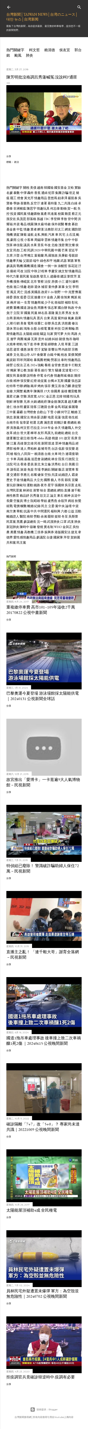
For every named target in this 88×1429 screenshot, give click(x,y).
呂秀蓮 (34, 495)
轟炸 (30, 193)
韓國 (66, 396)
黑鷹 (20, 522)
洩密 (61, 245)
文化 (16, 355)
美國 (71, 464)
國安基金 (60, 188)
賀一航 (72, 208)
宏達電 (67, 370)
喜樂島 (25, 203)
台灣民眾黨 (14, 490)
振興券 (49, 532)
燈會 (20, 198)
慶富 (26, 407)
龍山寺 (25, 355)
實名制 (48, 527)
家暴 (61, 287)
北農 (40, 422)
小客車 (29, 240)
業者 (33, 229)
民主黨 (21, 542)
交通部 (15, 475)
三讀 (75, 344)
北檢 (54, 245)
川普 (16, 255)
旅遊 (23, 469)
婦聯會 (52, 344)
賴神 (67, 495)
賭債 (62, 339)
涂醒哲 (62, 266)
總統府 (42, 402)
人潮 (9, 323)
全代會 (48, 375)
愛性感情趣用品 (24, 537)
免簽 (30, 469)
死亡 (20, 292)
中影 (75, 240)
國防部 (76, 229)
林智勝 (18, 402)
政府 (44, 292)
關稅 (26, 188)
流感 (27, 292)
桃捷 (55, 438)
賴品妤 (24, 495)
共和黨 (11, 542)
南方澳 (11, 511)
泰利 (64, 360)
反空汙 (35, 203)
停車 (37, 344)
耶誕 (65, 407)
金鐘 (9, 391)
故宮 (67, 438)
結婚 (48, 339)
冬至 (65, 516)
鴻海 (26, 328)
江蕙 (13, 443)
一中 (64, 292)
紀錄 (37, 506)
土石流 (70, 234)
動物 (63, 208)
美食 (23, 323)
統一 (20, 302)
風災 (13, 292)
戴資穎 (11, 360)
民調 (30, 250)
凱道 (51, 443)
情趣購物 (33, 214)
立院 (16, 313)
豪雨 (13, 240)
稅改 (64, 355)
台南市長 (12, 422)
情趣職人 (68, 428)
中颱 (57, 355)
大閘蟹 (18, 391)
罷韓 (51, 516)
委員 (30, 464)
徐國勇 (55, 391)
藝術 (13, 271)
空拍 (47, 475)
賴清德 (49, 50)
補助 (68, 302)
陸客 (33, 407)
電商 (30, 323)
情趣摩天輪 (14, 261)
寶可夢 (59, 334)
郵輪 (71, 328)
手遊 (16, 480)
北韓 (59, 396)
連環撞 (70, 454)
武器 (63, 261)
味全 (43, 490)
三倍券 (39, 532)
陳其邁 (62, 402)
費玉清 (56, 386)
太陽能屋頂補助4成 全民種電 (31, 1210)
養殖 (47, 365)
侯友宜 (64, 50)
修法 (75, 323)
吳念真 (56, 323)
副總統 (46, 459)
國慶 (67, 381)
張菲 (47, 386)
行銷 (16, 323)
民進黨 (52, 214)
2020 (37, 250)
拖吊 (69, 339)
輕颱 (47, 360)
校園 (61, 214)
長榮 (9, 501)
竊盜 (43, 334)
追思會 (36, 459)
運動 (30, 485)
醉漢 (40, 229)
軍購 (70, 261)
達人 (23, 448)
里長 (40, 245)
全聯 (47, 323)
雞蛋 (68, 214)
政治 (16, 161)
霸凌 (75, 475)
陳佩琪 (38, 391)
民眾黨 (11, 522)
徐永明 (18, 407)
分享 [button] (8, 156)
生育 (27, 302)
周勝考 (42, 308)
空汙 (37, 349)
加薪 (30, 370)
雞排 (77, 375)
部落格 (31, 219)
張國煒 (59, 485)
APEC (41, 396)
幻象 (16, 396)
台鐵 (50, 355)
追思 (9, 349)
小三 (61, 281)
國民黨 (22, 214)
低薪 (61, 448)
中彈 (23, 193)
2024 (33, 365)
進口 (16, 287)
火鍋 (33, 402)
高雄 (20, 443)
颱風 (18, 55)
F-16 (51, 292)
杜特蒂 (11, 386)
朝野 (57, 292)
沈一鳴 (41, 522)
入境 (61, 344)
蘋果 (78, 318)
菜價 (71, 355)
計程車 (43, 271)
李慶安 (53, 271)
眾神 (58, 443)
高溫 (54, 318)
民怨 (16, 250)
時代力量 (12, 276)
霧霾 (20, 412)
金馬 (58, 407)
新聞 (44, 443)
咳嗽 (33, 527)
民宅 (62, 234)
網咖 (26, 386)
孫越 (40, 219)
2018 (44, 428)
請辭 (44, 417)
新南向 (18, 318)
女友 (75, 313)
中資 (75, 506)
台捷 (49, 537)
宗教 (75, 349)
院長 (61, 459)
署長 (37, 370)
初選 (33, 422)
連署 (44, 203)
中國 (58, 250)
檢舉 (16, 448)
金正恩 (51, 396)
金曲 (50, 297)
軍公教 (22, 370)
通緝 (44, 193)
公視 (20, 240)
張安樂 (25, 381)
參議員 (11, 266)
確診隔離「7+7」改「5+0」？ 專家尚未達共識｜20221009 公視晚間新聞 (43, 1126)
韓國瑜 (49, 188)
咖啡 (76, 339)
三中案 (11, 412)
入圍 (57, 297)
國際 (47, 480)
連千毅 (76, 490)
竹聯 (20, 386)
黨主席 (60, 313)
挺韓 (58, 516)
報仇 (17, 454)
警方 (51, 370)
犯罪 (51, 193)
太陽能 (27, 334)
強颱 (40, 365)
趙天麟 (72, 402)
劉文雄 (29, 443)
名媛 (9, 193)
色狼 (9, 287)
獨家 (13, 370)
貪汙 (9, 313)
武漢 (70, 522)
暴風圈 (38, 360)
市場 (37, 469)
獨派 (74, 297)
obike (40, 438)
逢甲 (13, 339)
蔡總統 (72, 422)
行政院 (70, 459)
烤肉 (40, 386)
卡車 (13, 459)
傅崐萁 (25, 281)
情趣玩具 (43, 208)
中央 (78, 308)
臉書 (37, 297)
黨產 (44, 214)
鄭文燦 (70, 245)
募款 (75, 224)
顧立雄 (25, 438)
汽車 (51, 234)
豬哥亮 (46, 448)
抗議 (26, 511)
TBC (47, 219)
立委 (51, 506)
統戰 (9, 506)
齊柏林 (32, 448)
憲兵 (40, 318)
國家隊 (58, 537)
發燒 (40, 527)
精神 (16, 381)
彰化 (75, 302)
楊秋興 (55, 511)
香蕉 (37, 193)
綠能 (36, 334)
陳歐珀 (21, 485)
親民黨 (24, 276)
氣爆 (27, 339)
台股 (33, 328)
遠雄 (64, 391)
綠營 (9, 365)
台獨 (51, 381)
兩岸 (13, 302)
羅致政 (53, 255)
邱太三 (59, 229)
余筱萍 (62, 501)
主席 (9, 255)
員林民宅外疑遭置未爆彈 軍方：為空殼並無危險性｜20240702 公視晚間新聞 (42, 1293)
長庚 (74, 438)
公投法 (18, 365)
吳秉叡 (63, 255)
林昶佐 (27, 490)
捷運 (9, 438)
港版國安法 (62, 532)
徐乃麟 (66, 386)
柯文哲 (34, 50)
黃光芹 (29, 198)
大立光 (38, 480)
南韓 (30, 516)
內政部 (66, 349)
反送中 (76, 495)
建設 (63, 276)
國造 (33, 266)
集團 (58, 193)
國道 (23, 308)
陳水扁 (39, 224)
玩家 (50, 334)
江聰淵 (42, 407)
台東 (47, 318)
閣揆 (78, 355)
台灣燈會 (29, 412)
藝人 (54, 480)
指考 (33, 438)
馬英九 (49, 433)
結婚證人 (64, 475)
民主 (44, 506)
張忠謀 (76, 381)
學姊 (16, 203)
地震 (51, 417)
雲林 (47, 240)
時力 (61, 454)
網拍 (60, 490)
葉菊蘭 (39, 255)
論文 (53, 495)
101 (61, 438)
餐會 (68, 224)
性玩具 (75, 396)
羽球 (20, 360)
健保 (40, 475)
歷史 (9, 480)
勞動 (37, 516)
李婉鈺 (46, 469)
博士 (26, 501)
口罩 (63, 522)
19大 (47, 391)
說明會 (31, 375)
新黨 (16, 417)
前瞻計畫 (60, 422)
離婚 (74, 412)
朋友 (16, 297)
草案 (68, 344)
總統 (68, 433)
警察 (40, 281)
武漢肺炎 (53, 522)
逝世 (16, 349)
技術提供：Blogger (44, 1409)
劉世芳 (72, 276)
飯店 (61, 469)
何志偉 (55, 208)
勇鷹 (13, 532)
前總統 (59, 433)
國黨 (27, 313)
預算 (9, 245)
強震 (65, 417)
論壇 (68, 506)
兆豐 (71, 292)
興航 (44, 234)
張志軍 (52, 308)
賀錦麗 (75, 537)
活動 (78, 511)
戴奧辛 (28, 391)
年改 (47, 245)
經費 (9, 308)
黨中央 (60, 506)
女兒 (68, 287)
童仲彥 (53, 287)
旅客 (30, 349)
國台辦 (62, 308)
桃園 (30, 224)
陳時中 (24, 527)
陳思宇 (31, 208)
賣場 (44, 344)
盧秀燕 (52, 501)
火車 (54, 454)
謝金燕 (32, 308)
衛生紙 (73, 417)
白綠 (74, 203)
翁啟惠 (34, 276)
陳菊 (23, 234)
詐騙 (65, 193)
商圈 (20, 339)
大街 (67, 334)
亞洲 (65, 328)
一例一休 (50, 266)
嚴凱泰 (72, 198)
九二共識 (64, 203)
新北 (37, 464)
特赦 (47, 224)
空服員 (18, 501)
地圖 (56, 261)
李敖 (64, 219)
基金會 (11, 229)
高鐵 (20, 459)
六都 (64, 511)
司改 (20, 271)
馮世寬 (32, 396)
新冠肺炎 (12, 527)
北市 (33, 281)
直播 (67, 490)
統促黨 (42, 381)
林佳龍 (18, 245)
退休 (37, 287)
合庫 (51, 407)
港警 (36, 490)
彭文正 (45, 495)
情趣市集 (57, 240)
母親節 (73, 255)
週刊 (68, 281)
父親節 (27, 261)
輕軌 (20, 344)
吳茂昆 (21, 219)
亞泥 (30, 297)
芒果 (65, 250)
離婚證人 (12, 516)
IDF (43, 297)
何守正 (65, 412)
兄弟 (26, 402)
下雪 (50, 412)
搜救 (16, 281)
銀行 (44, 370)
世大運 (25, 433)
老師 (30, 287)
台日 (65, 464)
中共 (33, 511)
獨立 (30, 255)
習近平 (73, 250)
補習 (44, 287)
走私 (37, 234)
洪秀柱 (56, 464)
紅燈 (33, 381)
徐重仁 (39, 323)
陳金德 (52, 402)
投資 (13, 214)
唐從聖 (76, 386)
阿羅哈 (28, 360)
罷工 (13, 198)
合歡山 (41, 412)
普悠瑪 (52, 198)
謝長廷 (15, 469)
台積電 (42, 328)
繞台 (16, 433)
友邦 (40, 433)
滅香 (9, 355)
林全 (54, 459)
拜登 (67, 537)
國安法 (25, 417)
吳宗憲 (69, 485)
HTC (75, 370)
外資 (16, 224)
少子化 (49, 302)
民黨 (34, 313)
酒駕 (16, 234)
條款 (70, 375)
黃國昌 (36, 292)
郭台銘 (18, 328)
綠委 (9, 297)
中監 (20, 229)
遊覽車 (70, 469)
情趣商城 (37, 302)
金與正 (67, 527)
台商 (9, 318)
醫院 (23, 516)
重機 (16, 308)
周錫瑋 (39, 240)
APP (33, 355)
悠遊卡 (66, 365)
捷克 (74, 532)
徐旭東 (65, 297)
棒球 (33, 433)
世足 (72, 193)
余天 (58, 428)
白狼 (9, 381)
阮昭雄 (35, 501)
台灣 (23, 255)
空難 (23, 396)
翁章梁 (24, 422)
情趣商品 (26, 480)
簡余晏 (35, 417)
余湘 (44, 516)
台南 (47, 454)
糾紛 (55, 339)
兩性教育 (12, 495)
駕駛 (44, 349)
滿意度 (48, 422)
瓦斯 (34, 339)
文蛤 (70, 188)
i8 (56, 381)
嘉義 (27, 459)
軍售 (77, 261)
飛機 (9, 234)
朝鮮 (9, 402)
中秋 (34, 271)
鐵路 (37, 485)
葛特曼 (52, 203)
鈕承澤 (62, 198)
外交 (78, 428)
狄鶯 (78, 501)
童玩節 (11, 485)
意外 (41, 339)
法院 (27, 271)
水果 (33, 245)
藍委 (23, 297)
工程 (23, 250)
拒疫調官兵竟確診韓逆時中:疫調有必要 (40, 1377)
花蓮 (58, 417)
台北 (75, 433)
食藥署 (41, 355)
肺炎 (29, 55)
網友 (68, 229)
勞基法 (55, 360)
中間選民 (43, 511)
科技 (58, 328)
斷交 (16, 438)
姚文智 (63, 271)
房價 (54, 281)
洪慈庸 (66, 323)
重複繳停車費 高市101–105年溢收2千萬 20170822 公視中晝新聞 (40, 609)
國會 (40, 266)
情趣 (26, 229)
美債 (33, 188)
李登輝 (55, 219)
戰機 (20, 266)
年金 (51, 428)
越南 (40, 188)
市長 (61, 480)
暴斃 (16, 193)
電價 (16, 506)
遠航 (30, 234)
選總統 (52, 490)
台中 (68, 240)
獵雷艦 (72, 391)
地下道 (28, 344)
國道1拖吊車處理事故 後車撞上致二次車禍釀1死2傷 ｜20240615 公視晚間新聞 (43, 1040)
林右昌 (43, 313)
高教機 (29, 532)
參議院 (41, 537)
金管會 (56, 365)
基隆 (51, 313)
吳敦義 (15, 428)
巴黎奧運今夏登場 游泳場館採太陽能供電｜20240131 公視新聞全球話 (42, 696)
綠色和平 (46, 261)
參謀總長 (29, 522)
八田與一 (27, 454)
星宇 (51, 485)
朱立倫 (46, 464)
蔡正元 (76, 214)
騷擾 (58, 370)
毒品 (23, 224)
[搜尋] (79, 6)
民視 (37, 443)
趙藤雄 (55, 276)
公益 (71, 511)
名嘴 (33, 475)
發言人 (45, 276)
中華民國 (47, 250)
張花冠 (72, 266)
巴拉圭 (35, 428)
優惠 (23, 349)
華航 (20, 511)
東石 (60, 495)
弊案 (78, 292)
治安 (47, 281)
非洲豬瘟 (19, 208)
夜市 (44, 485)
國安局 (11, 375)
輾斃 (23, 506)
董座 (51, 328)
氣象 (71, 318)
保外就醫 (57, 224)
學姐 (44, 501)
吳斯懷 (73, 516)
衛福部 (59, 302)
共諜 (54, 475)
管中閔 (72, 219)
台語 (54, 448)
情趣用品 (40, 198)
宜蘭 (75, 480)
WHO (58, 527)
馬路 (74, 334)
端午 (36, 261)
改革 (9, 433)
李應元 (25, 475)
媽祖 (71, 501)
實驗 (77, 188)
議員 (26, 245)
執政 (71, 308)
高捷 (48, 438)
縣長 (68, 480)
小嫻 (57, 412)
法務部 (49, 229)
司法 (16, 464)
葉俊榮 (21, 375)
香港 (23, 464)
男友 (68, 313)
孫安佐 (11, 219)
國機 (26, 266)
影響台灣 (54, 349)
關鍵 (54, 469)
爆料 (75, 281)
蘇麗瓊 (73, 407)
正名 (26, 365)
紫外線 (62, 318)
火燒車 (11, 344)
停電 (40, 375)
